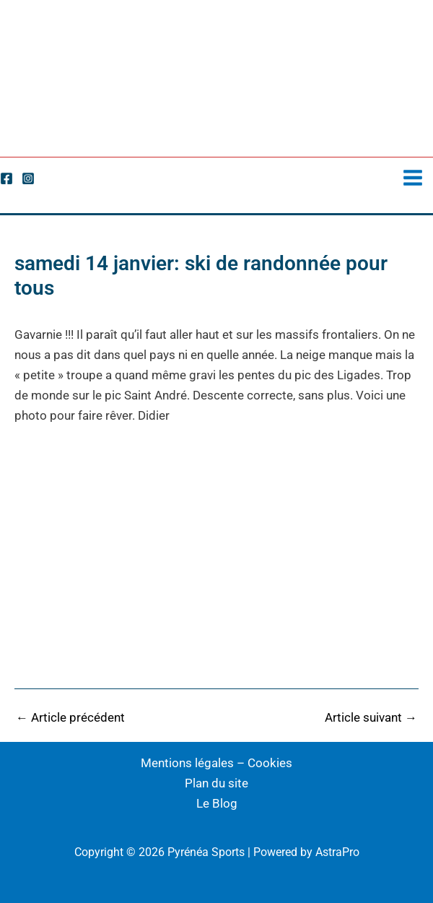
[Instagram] (28, 178)
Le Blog (216, 803)
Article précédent (70, 718)
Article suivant (371, 718)
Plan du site (216, 783)
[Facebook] (6, 178)
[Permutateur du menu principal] (413, 177)
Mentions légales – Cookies (216, 763)
